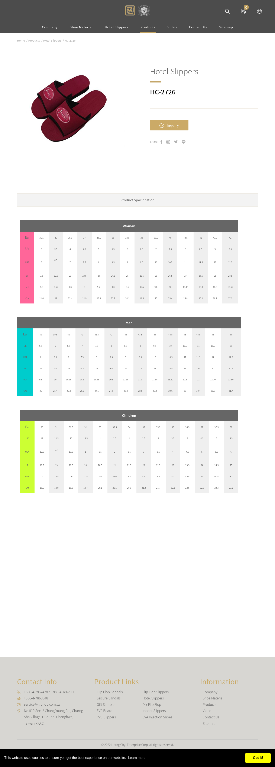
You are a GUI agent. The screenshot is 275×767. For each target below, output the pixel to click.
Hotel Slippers (116, 28)
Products (148, 28)
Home (21, 43)
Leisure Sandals (109, 700)
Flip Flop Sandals (110, 694)
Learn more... (138, 758)
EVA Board (105, 712)
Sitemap (227, 28)
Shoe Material (80, 28)
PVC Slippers (106, 719)
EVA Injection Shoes (157, 719)
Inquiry (169, 128)
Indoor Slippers (154, 712)
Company (48, 28)
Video (172, 28)
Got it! (258, 758)
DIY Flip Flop (151, 706)
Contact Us (199, 28)
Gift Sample (106, 706)
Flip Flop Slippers (155, 694)
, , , (53, 719)
